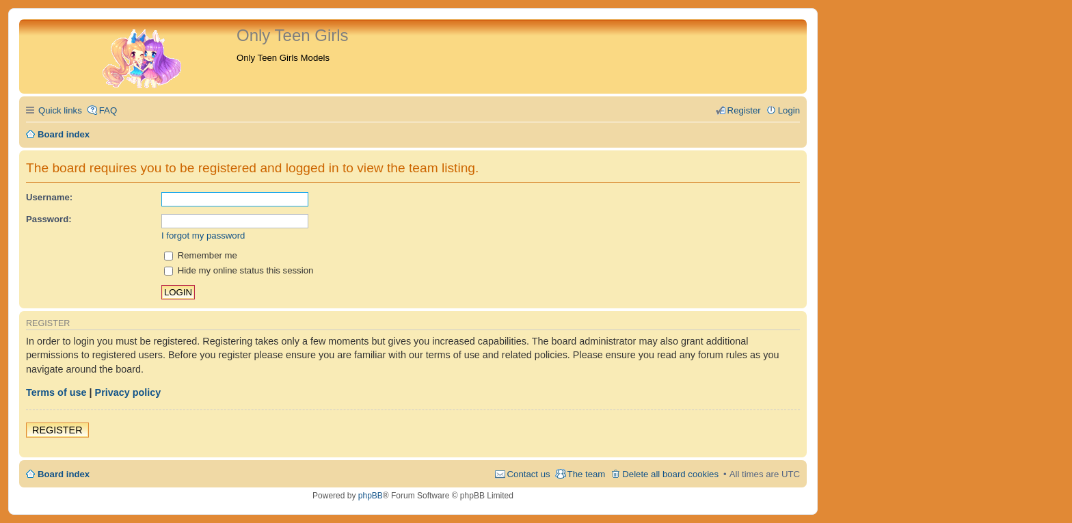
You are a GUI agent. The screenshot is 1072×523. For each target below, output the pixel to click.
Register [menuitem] (744, 110)
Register (57, 430)
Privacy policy (128, 392)
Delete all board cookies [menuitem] (670, 474)
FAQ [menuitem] (108, 110)
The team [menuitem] (586, 474)
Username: (49, 197)
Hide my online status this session (238, 270)
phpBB (370, 495)
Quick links (60, 110)
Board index (64, 474)
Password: (49, 219)
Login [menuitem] (789, 110)
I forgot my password (203, 235)
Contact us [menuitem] (528, 474)
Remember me (200, 255)
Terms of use (56, 392)
